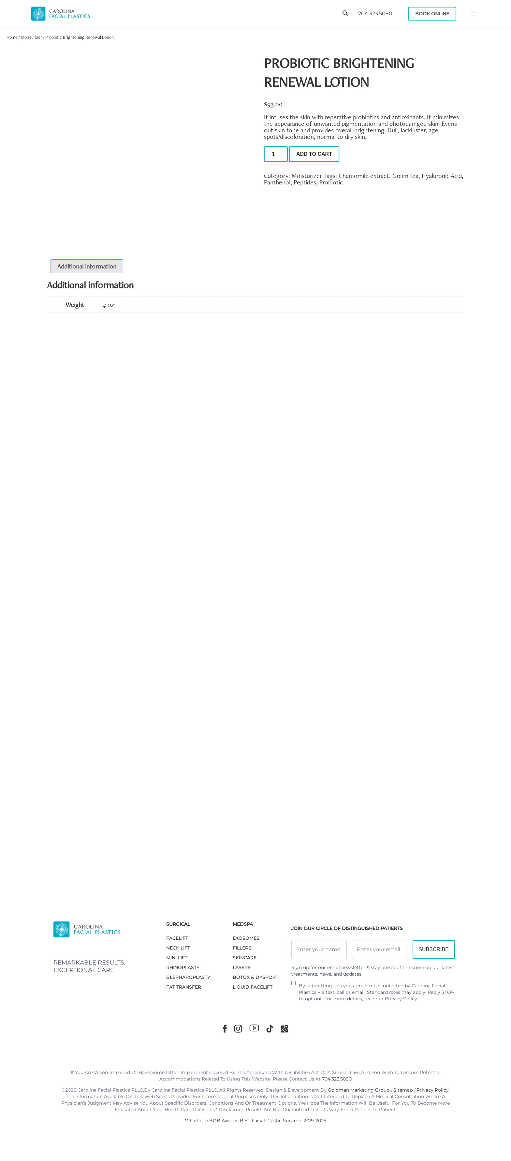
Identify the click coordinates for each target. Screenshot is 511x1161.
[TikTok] (269, 1028)
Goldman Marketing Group (358, 1090)
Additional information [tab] (86, 266)
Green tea (405, 175)
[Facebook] (225, 1028)
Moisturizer (31, 37)
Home (12, 37)
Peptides (305, 182)
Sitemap (403, 1090)
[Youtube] (254, 1028)
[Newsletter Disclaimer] (293, 985)
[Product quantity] (276, 154)
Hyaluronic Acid (442, 175)
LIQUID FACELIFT (252, 987)
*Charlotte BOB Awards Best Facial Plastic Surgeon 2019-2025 (255, 1121)
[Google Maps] (284, 1028)
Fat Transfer (183, 987)
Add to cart (314, 154)
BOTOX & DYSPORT (255, 977)
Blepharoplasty (188, 977)
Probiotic (331, 182)
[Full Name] (319, 949)
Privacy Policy (401, 999)
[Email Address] (379, 949)
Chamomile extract (364, 175)
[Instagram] (238, 1028)
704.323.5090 (375, 13)
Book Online (432, 14)
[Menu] (473, 13)
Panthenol (277, 182)
